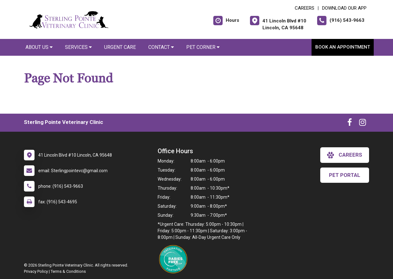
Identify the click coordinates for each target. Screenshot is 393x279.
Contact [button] (161, 47)
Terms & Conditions (68, 271)
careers (344, 155)
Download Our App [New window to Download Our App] (344, 8)
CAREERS (304, 8)
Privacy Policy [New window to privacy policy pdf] (36, 271)
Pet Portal (344, 175)
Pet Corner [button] (203, 47)
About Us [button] (39, 47)
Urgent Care (120, 47)
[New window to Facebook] (349, 123)
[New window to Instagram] (362, 123)
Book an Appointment (342, 47)
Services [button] (78, 47)
